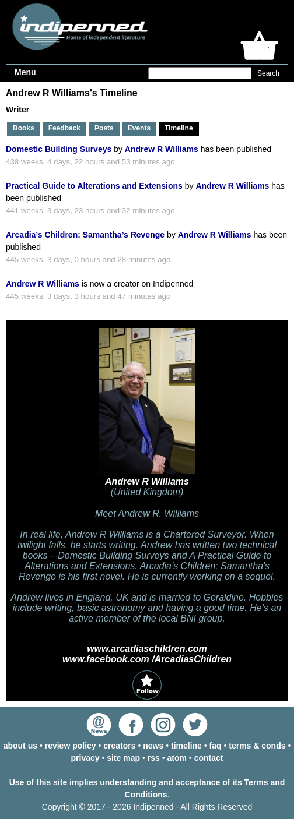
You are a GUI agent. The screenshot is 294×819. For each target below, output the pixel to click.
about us (20, 745)
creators (119, 745)
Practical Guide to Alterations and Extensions (94, 185)
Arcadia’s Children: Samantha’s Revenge (85, 234)
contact (208, 757)
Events (139, 128)
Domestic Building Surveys (58, 149)
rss (154, 757)
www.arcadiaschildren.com (147, 649)
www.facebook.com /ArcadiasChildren (147, 659)
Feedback (64, 128)
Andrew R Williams (161, 149)
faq (215, 745)
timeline (186, 745)
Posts (104, 128)
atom (177, 757)
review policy (70, 745)
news (153, 745)
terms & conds (257, 745)
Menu (25, 72)
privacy (85, 757)
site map (123, 757)
